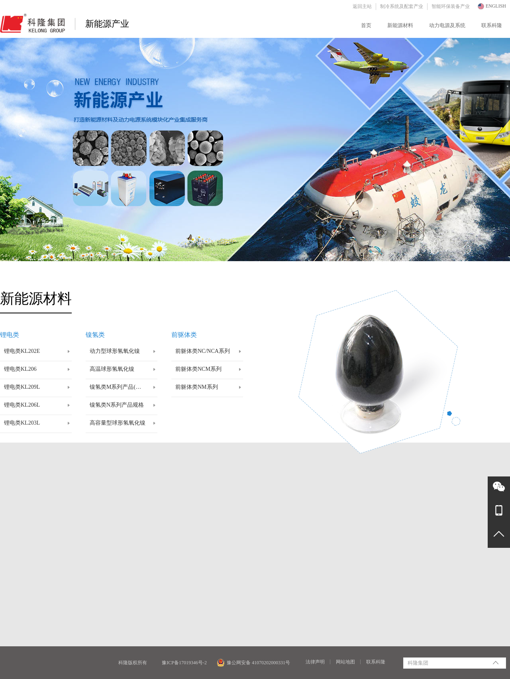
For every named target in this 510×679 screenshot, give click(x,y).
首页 (366, 25)
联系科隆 (491, 25)
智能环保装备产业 (451, 6)
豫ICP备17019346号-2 (184, 662)
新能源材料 (400, 25)
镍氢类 (95, 334)
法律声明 (315, 662)
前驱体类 (184, 334)
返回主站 (362, 6)
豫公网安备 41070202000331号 (253, 663)
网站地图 (345, 662)
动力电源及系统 (447, 25)
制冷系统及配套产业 (401, 6)
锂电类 (9, 334)
